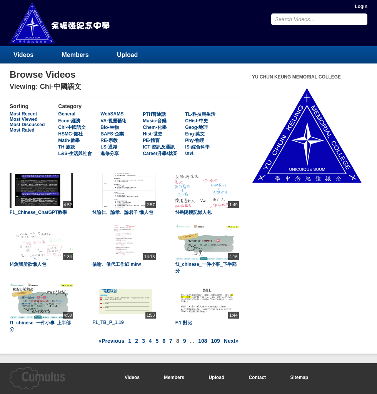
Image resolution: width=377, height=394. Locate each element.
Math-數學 (69, 140)
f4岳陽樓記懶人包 (193, 212)
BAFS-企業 (112, 134)
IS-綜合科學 (197, 147)
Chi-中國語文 (71, 127)
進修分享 (109, 153)
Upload (127, 55)
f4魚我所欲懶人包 (28, 264)
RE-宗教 (109, 140)
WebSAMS (111, 114)
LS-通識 (108, 147)
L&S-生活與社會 (75, 153)
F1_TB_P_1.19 (107, 322)
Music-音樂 (155, 121)
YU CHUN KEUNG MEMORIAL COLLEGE (60, 22)
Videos (23, 55)
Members (75, 55)
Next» (231, 341)
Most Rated (22, 130)
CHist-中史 (196, 121)
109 (215, 341)
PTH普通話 (154, 114)
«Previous (111, 341)
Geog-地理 (196, 127)
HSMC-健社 (70, 134)
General (66, 114)
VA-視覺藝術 (113, 121)
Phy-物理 (194, 140)
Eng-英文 (195, 134)
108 (202, 341)
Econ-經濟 (69, 121)
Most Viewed (23, 119)
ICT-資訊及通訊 (159, 147)
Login (361, 6)
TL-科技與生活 (200, 114)
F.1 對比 (183, 323)
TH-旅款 (66, 147)
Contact (257, 377)
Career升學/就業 (160, 153)
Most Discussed (27, 124)
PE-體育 (151, 140)
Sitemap (299, 377)
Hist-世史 (152, 134)
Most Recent (23, 114)
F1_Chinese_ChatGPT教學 (38, 212)
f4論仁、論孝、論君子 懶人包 (122, 212)
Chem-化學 (154, 127)
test (189, 153)
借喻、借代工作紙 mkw (116, 264)
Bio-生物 (109, 127)
